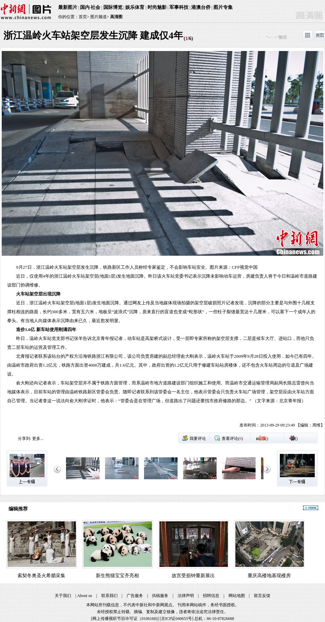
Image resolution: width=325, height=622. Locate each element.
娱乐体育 (134, 7)
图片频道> (99, 16)
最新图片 (67, 7)
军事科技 (178, 7)
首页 (83, 16)
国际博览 (112, 7)
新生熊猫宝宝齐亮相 (117, 575)
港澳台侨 (200, 7)
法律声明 (186, 595)
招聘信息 (211, 595)
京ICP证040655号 (176, 618)
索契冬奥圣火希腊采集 (41, 575)
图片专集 (223, 7)
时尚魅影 (157, 7)
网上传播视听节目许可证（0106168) (124, 618)
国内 (85, 7)
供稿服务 (160, 595)
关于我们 (63, 595)
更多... (37, 438)
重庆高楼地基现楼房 (269, 575)
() (264, 438)
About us (84, 595)
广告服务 (135, 595)
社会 (95, 7)
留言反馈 (262, 595)
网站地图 (237, 595)
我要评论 (198, 438)
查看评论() (232, 438)
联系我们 (109, 595)
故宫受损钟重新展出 (193, 575)
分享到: (24, 438)
